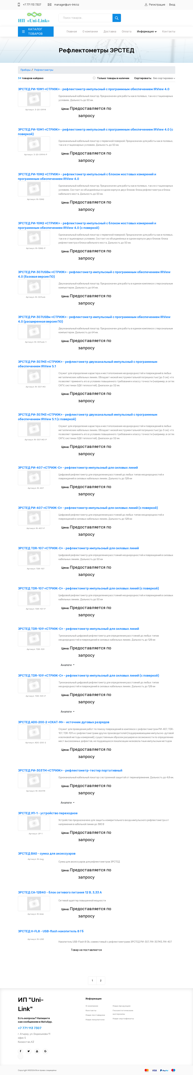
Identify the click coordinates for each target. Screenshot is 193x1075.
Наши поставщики (95, 1015)
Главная (72, 31)
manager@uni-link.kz (66, 4)
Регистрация (157, 4)
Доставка (110, 31)
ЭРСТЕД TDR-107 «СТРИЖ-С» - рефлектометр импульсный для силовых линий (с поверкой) (88, 588)
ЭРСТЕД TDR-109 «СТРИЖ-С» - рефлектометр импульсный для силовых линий (78, 629)
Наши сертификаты (123, 1018)
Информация (147, 31)
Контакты (168, 31)
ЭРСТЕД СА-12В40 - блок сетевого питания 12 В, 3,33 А (60, 892)
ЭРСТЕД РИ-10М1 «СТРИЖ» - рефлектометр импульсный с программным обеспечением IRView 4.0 (93, 89)
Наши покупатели (95, 1019)
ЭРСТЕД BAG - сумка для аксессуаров (46, 853)
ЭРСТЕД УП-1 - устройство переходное (48, 813)
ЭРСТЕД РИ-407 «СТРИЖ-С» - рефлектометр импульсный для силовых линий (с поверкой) (88, 508)
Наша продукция (121, 1006)
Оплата (126, 31)
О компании (90, 31)
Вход (172, 4)
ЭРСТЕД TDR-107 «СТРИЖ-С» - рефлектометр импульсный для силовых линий (78, 548)
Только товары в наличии (113, 78)
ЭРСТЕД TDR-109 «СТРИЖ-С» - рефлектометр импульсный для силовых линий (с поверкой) (88, 675)
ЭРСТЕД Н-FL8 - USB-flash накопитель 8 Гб (51, 931)
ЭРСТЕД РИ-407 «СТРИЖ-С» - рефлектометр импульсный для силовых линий (78, 468)
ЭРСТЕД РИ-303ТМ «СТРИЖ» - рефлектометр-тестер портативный (70, 770)
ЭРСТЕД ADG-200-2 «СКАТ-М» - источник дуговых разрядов (63, 722)
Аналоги (66, 665)
